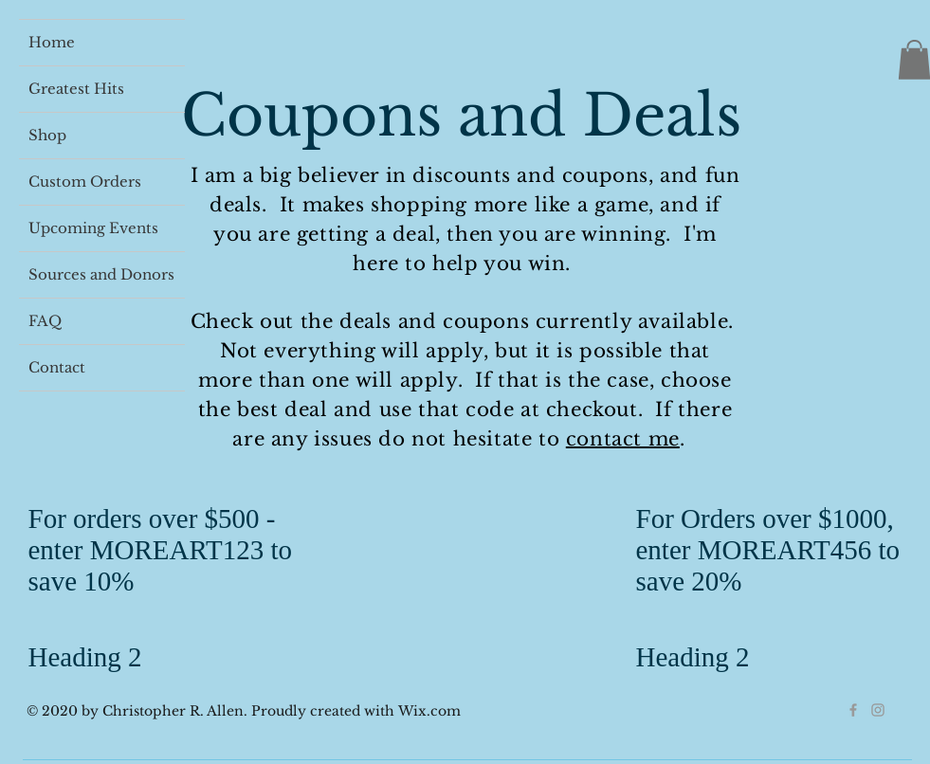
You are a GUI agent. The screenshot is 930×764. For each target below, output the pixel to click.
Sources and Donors (101, 274)
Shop (47, 135)
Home (51, 42)
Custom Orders (84, 182)
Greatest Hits (76, 89)
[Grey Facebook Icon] (853, 710)
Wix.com (429, 710)
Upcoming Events (93, 228)
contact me (623, 438)
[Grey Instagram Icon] (877, 710)
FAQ (45, 321)
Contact (56, 367)
